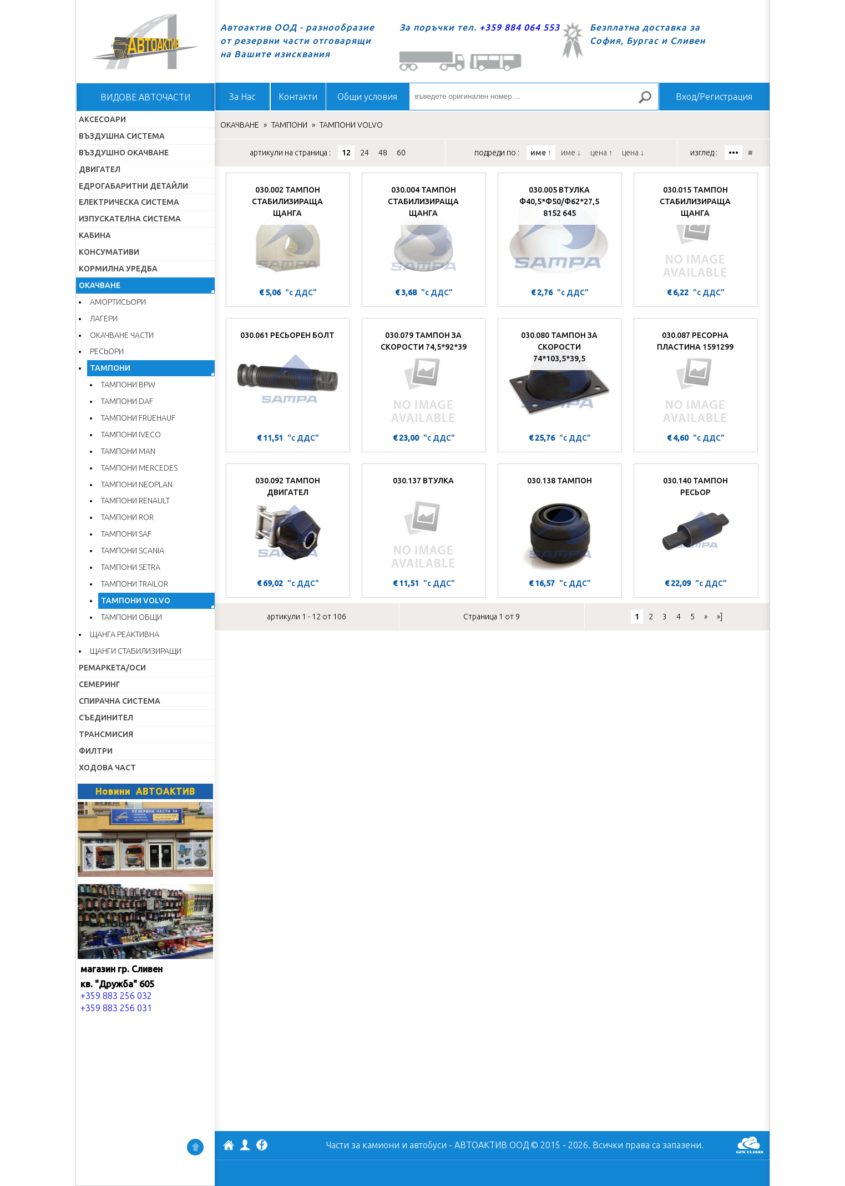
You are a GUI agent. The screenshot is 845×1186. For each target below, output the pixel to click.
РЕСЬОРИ (107, 351)
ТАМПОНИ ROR (127, 517)
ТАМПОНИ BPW (128, 384)
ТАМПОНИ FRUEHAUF (138, 417)
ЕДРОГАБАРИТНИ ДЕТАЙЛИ (133, 185)
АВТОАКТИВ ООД (228, 1146)
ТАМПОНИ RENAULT (135, 500)
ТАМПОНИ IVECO (131, 434)
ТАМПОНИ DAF (127, 401)
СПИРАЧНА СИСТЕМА (119, 701)
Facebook (262, 1146)
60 (401, 152)
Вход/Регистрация (714, 97)
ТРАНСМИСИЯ (106, 734)
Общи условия (367, 97)
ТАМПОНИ (110, 368)
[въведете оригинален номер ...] (534, 96)
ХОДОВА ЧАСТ (107, 767)
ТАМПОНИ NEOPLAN (137, 484)
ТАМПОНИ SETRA (130, 567)
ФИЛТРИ (96, 750)
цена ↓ (633, 152)
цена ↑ (601, 152)
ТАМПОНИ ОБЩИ (131, 617)
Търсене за (649, 101)
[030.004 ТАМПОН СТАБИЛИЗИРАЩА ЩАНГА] (423, 231)
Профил (245, 1145)
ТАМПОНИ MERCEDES (139, 467)
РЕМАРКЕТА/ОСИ (112, 667)
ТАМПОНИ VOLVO (135, 600)
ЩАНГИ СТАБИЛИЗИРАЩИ (135, 651)
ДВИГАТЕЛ (99, 169)
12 (346, 152)
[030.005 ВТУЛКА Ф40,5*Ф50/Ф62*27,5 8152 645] (559, 231)
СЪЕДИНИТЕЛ (106, 717)
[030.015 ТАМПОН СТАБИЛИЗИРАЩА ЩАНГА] (695, 231)
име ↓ (571, 152)
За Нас (242, 97)
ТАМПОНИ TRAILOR (134, 583)
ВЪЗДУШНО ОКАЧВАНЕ (124, 152)
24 (364, 152)
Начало (145, 41)
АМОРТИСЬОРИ (118, 301)
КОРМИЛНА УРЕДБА (118, 268)
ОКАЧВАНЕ (99, 285)
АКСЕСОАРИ (102, 119)
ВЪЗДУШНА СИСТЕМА (122, 136)
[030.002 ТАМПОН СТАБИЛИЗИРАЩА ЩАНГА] (287, 231)
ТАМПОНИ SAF (126, 533)
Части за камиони (362, 1145)
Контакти (298, 97)
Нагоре (195, 1147)
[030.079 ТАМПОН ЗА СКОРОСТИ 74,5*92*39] (423, 377)
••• (733, 152)
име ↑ (540, 152)
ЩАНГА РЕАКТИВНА (124, 634)
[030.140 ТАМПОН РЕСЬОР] (696, 522)
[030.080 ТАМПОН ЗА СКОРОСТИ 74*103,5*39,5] (559, 377)
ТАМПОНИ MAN (128, 451)
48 (382, 152)
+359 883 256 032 (116, 996)
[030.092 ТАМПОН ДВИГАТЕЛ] (287, 522)
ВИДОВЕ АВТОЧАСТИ (145, 97)
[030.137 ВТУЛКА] (423, 522)
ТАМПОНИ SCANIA (132, 550)
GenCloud (749, 1145)
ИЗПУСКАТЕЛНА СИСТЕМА (130, 218)
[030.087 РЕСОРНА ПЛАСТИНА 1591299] (695, 377)
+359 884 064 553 (519, 27)
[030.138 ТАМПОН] (559, 522)
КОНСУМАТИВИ (109, 252)
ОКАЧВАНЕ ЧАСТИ (122, 335)
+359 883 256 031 (116, 1008)
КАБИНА (95, 235)
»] (719, 616)
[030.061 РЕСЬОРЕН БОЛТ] (287, 377)
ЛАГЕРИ (104, 318)
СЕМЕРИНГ (99, 684)
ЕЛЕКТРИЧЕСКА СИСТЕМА (129, 202)
